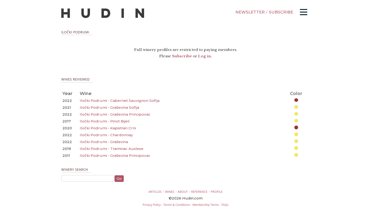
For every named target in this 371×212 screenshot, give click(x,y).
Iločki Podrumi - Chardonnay (106, 135)
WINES (169, 191)
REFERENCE (199, 191)
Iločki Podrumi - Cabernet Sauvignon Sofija (119, 100)
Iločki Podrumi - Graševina (104, 142)
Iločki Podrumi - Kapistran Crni (108, 128)
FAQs (224, 205)
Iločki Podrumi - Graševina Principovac (115, 114)
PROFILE (217, 191)
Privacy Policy (152, 205)
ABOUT (183, 191)
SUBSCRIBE (281, 12)
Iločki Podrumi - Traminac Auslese (111, 148)
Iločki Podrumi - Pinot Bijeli (104, 121)
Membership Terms (205, 205)
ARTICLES (155, 191)
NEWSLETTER (250, 12)
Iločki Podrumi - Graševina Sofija (109, 107)
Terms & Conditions (176, 205)
